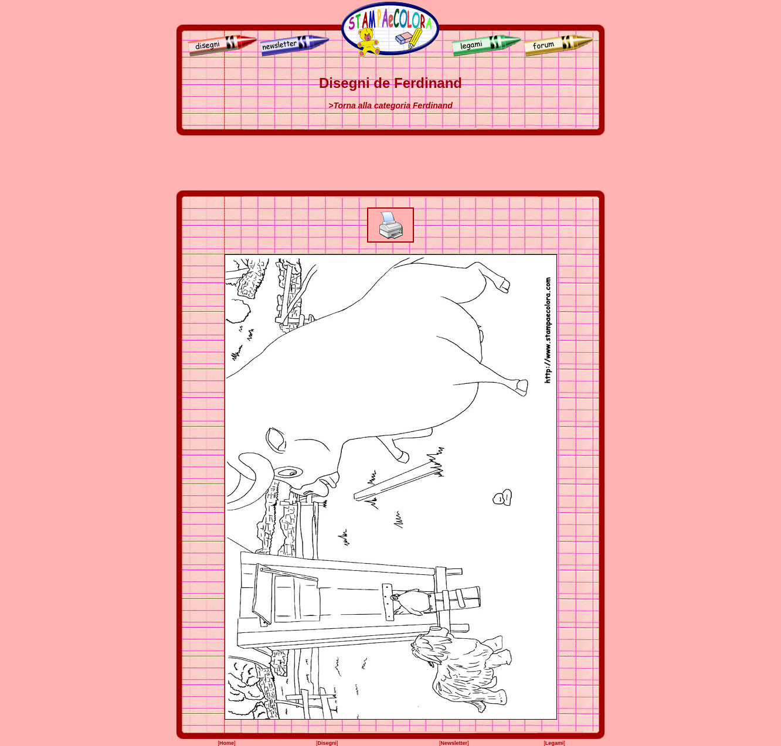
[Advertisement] (390, 163)
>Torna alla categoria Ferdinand (390, 105)
